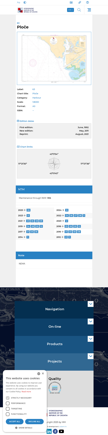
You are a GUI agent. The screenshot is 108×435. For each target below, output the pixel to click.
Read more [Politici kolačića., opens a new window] (26, 391)
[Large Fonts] (18, 2)
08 (80, 215)
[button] (25, 427)
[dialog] (25, 401)
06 (28, 210)
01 (28, 215)
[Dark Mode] (24, 2)
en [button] (69, 10)
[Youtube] (60, 431)
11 (84, 215)
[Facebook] (54, 431)
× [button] (43, 374)
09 (41, 221)
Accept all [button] (14, 421)
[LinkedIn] (48, 431)
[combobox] (38, 373)
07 (75, 215)
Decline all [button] (34, 421)
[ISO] (54, 389)
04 (66, 215)
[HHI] (29, 10)
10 (67, 210)
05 (66, 226)
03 (28, 221)
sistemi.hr (63, 427)
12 (67, 221)
